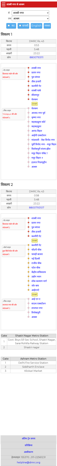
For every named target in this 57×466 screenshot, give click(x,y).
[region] (28, 402)
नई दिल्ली (35, 258)
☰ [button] (3, 4)
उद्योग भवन (36, 276)
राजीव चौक (36, 263)
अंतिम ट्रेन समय (28, 438)
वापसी (23, 25)
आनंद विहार (36, 130)
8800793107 (36, 207)
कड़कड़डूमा (36, 126)
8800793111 (36, 57)
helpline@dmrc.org (28, 462)
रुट (11, 25)
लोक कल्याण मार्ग (39, 281)
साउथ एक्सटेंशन (38, 303)
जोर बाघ (35, 285)
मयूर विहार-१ (37, 157)
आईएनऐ (35, 290)
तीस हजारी (36, 81)
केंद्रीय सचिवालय (38, 272)
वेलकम (34, 99)
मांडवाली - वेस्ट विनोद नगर (43, 139)
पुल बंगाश (35, 77)
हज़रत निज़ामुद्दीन (39, 162)
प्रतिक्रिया (28, 445)
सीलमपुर (35, 95)
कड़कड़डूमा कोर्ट (38, 121)
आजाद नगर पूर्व (38, 112)
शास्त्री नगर (36, 68)
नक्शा (47, 25)
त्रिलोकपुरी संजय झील (40, 148)
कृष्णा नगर (36, 117)
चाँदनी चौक (36, 249)
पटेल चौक (35, 267)
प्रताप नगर (35, 72)
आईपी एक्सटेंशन (38, 135)
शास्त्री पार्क (36, 90)
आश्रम (34, 166)
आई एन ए (35, 299)
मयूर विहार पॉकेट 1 (39, 153)
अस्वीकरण (28, 452)
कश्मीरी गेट (36, 86)
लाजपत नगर (37, 308)
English (36, 25)
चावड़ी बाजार (37, 254)
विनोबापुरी (35, 312)
